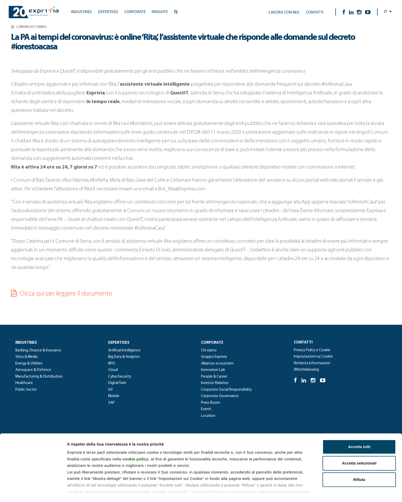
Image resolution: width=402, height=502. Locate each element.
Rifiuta (359, 460)
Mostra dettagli (270, 492)
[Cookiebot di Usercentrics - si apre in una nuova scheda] (33, 492)
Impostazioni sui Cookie (313, 357)
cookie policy (135, 439)
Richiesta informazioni (312, 363)
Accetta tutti (359, 427)
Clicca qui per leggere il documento (61, 294)
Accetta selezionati (359, 444)
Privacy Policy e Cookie (312, 350)
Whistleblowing (306, 370)
